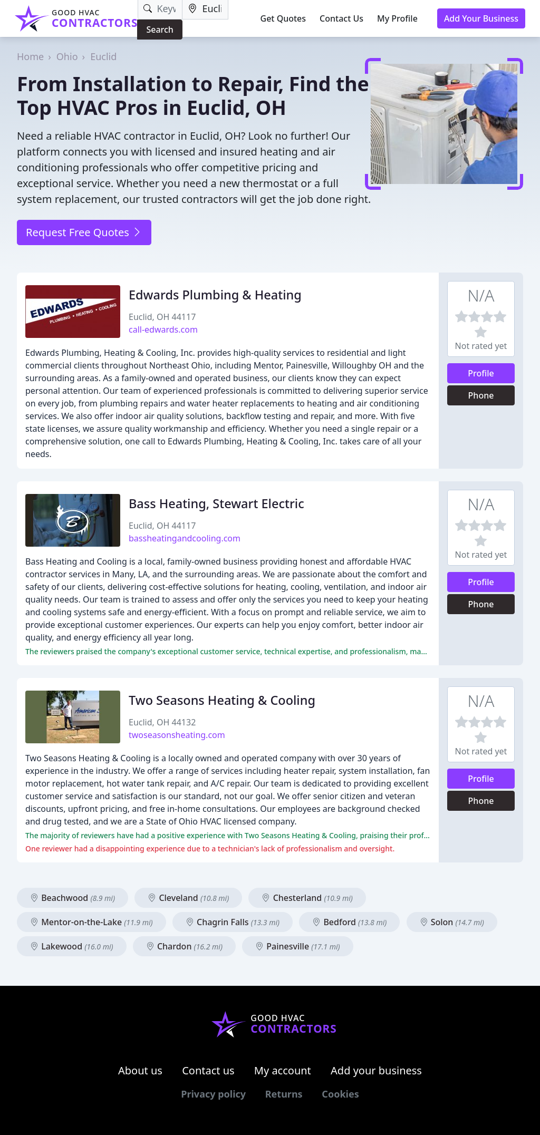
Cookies (340, 1094)
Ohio (67, 56)
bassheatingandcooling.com (184, 538)
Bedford (349, 922)
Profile (481, 373)
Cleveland (188, 898)
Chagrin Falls (232, 922)
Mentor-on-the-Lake (91, 922)
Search (159, 29)
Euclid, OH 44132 (162, 722)
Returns (284, 1094)
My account (282, 1070)
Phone (481, 395)
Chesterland (307, 898)
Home (30, 56)
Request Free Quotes (84, 232)
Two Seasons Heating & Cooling (222, 700)
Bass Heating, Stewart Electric (216, 503)
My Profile (397, 18)
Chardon (184, 946)
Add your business (376, 1070)
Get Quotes (283, 18)
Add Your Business (481, 18)
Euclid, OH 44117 (162, 317)
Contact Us (341, 18)
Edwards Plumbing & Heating (215, 294)
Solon (452, 922)
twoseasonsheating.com (177, 735)
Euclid (103, 56)
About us (140, 1070)
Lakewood (71, 946)
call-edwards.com (163, 329)
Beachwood (72, 898)
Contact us (208, 1070)
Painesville (297, 946)
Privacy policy (213, 1094)
